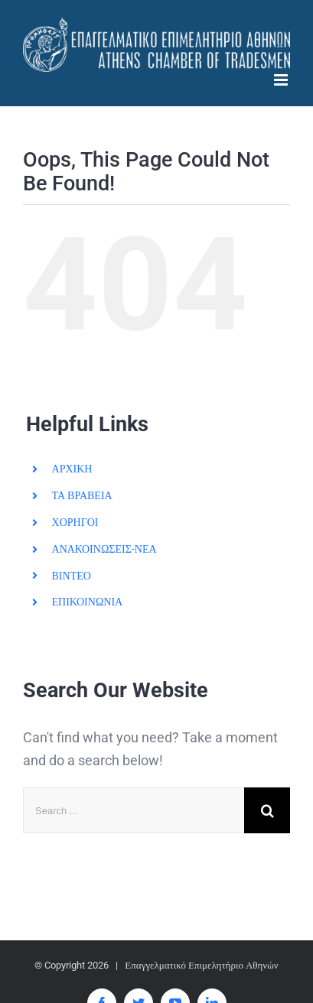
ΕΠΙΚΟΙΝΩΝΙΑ (87, 602)
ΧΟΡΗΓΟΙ (75, 522)
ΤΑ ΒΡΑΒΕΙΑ (82, 495)
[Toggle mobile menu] (282, 80)
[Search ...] (133, 810)
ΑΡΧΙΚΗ (72, 469)
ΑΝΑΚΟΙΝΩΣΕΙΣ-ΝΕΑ (104, 549)
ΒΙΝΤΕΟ (71, 576)
